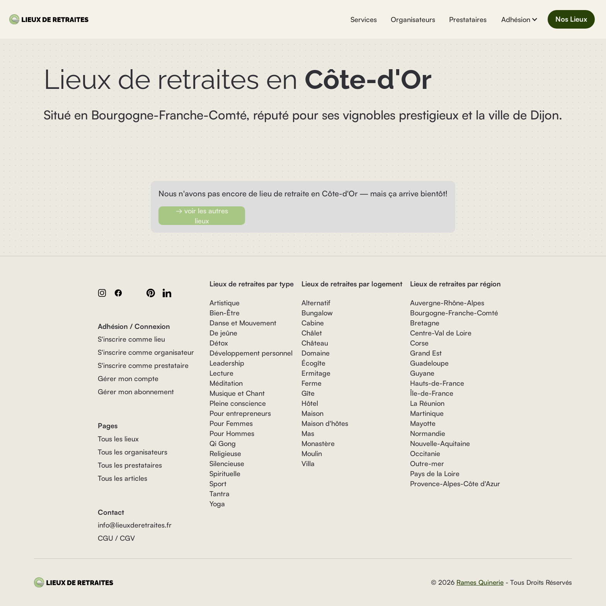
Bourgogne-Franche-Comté (454, 312)
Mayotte (423, 423)
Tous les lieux (118, 438)
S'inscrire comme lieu (131, 339)
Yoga (217, 503)
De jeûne (223, 333)
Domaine (315, 353)
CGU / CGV (116, 538)
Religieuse (225, 453)
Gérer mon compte (128, 378)
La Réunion (427, 403)
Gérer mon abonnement (136, 391)
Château (314, 343)
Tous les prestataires (130, 465)
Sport (217, 483)
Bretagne (424, 322)
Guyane (422, 373)
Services (364, 19)
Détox (218, 343)
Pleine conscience (237, 403)
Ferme (311, 383)
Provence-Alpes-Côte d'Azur (455, 483)
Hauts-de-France (437, 383)
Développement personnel (251, 353)
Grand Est (426, 353)
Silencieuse (226, 463)
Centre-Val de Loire (441, 333)
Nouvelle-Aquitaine (440, 443)
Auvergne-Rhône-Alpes (447, 302)
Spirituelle (224, 473)
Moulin (311, 453)
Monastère (318, 443)
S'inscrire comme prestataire (143, 365)
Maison (312, 413)
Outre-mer (427, 463)
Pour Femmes (231, 423)
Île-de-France (431, 393)
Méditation (226, 383)
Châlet (311, 333)
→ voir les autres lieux (202, 215)
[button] (520, 19)
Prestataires (468, 19)
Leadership (226, 363)
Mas (307, 433)
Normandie (427, 433)
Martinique (427, 413)
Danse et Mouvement (242, 322)
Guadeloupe (429, 363)
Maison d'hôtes (324, 423)
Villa (308, 463)
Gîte (308, 393)
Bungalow (317, 312)
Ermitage (315, 373)
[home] (50, 19)
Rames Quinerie (480, 582)
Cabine (312, 322)
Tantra (219, 493)
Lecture (221, 373)
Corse (419, 343)
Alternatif (315, 302)
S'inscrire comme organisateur (146, 352)
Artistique (224, 302)
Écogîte (313, 363)
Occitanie (425, 453)
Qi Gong (222, 443)
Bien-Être (224, 312)
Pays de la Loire (435, 473)
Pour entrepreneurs (240, 413)
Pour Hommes (231, 433)
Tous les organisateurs (132, 452)
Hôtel (309, 403)
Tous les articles (122, 478)
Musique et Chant (237, 393)
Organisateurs (413, 19)
